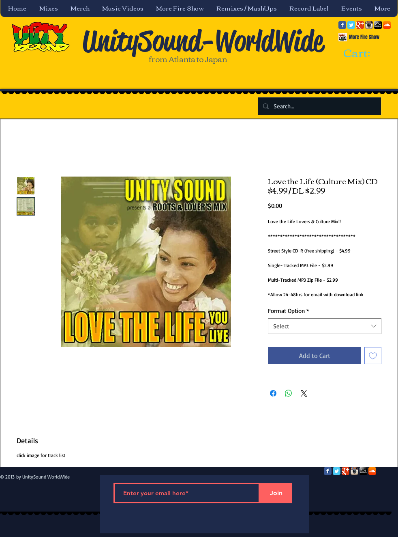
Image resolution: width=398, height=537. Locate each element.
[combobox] (324, 326)
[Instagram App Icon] (369, 25)
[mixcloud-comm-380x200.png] (378, 25)
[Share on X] (304, 393)
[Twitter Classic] (351, 25)
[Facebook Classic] (342, 25)
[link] (364, 53)
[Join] (276, 493)
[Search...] (319, 106)
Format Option (288, 311)
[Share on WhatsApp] (288, 393)
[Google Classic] (360, 25)
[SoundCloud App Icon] (387, 25)
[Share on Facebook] (273, 393)
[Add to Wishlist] (372, 355)
